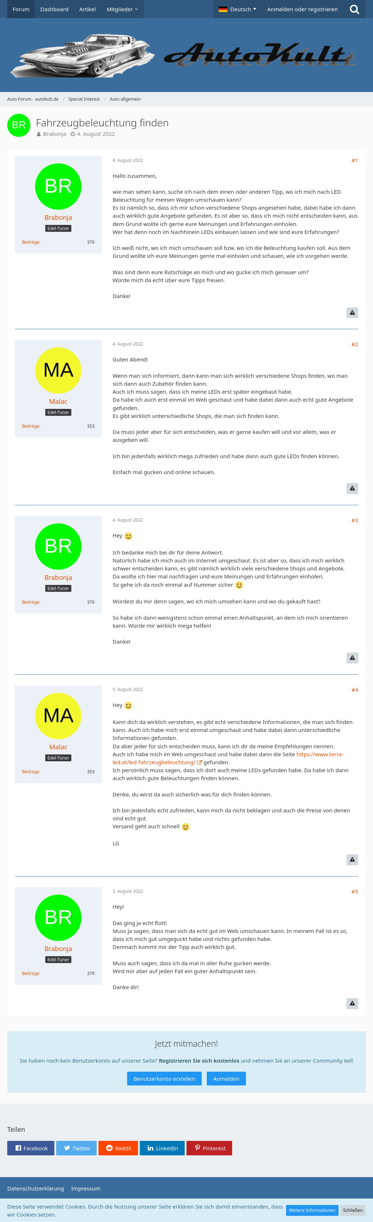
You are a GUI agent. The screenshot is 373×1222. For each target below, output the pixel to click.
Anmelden (226, 1078)
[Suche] (354, 9)
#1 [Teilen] (355, 160)
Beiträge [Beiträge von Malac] (30, 426)
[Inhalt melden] (352, 312)
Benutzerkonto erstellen (164, 1078)
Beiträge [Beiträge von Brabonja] (30, 242)
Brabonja (54, 133)
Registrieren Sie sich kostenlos (199, 1060)
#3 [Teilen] (355, 520)
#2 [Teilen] (355, 344)
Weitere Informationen (312, 1210)
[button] (237, 9)
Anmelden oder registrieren (302, 9)
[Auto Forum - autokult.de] (186, 55)
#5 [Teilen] (355, 891)
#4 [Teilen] (355, 689)
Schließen (353, 1210)
